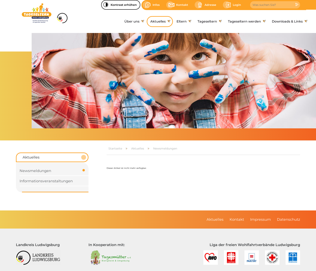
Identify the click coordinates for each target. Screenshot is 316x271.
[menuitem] (134, 21)
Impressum (260, 219)
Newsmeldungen (165, 148)
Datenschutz (288, 219)
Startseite (115, 148)
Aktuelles (137, 148)
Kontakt (237, 219)
